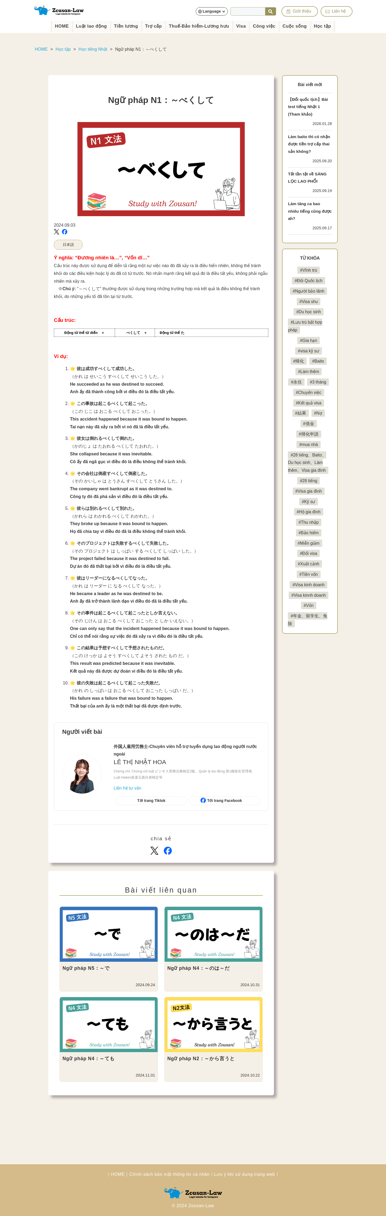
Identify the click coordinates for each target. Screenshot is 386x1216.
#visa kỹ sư (309, 351)
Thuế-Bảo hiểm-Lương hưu (199, 25)
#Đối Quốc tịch (308, 280)
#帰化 (298, 361)
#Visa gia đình (308, 499)
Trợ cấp (149, 25)
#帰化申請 (308, 434)
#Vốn (308, 613)
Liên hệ (340, 11)
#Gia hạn (308, 340)
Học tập (335, 25)
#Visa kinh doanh (308, 592)
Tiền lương (119, 25)
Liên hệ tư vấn (127, 788)
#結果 (300, 413)
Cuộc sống (305, 25)
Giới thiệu (303, 11)
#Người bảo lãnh (308, 291)
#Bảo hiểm (308, 540)
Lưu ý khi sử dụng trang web (244, 1174)
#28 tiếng (308, 488)
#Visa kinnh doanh (308, 602)
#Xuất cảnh (309, 571)
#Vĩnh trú (308, 270)
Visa (245, 25)
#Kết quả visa (309, 403)
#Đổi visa (309, 561)
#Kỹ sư (309, 509)
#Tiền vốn (308, 582)
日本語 (68, 244)
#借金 (308, 423)
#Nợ (318, 413)
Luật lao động (81, 25)
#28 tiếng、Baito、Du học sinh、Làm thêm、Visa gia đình (307, 466)
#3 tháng (318, 382)
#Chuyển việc (309, 392)
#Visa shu (308, 301)
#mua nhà (308, 444)
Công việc (271, 25)
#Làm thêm (308, 371)
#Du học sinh (308, 311)
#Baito (318, 361)
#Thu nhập (308, 530)
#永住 (296, 382)
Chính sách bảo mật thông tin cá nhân (169, 1174)
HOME (48, 25)
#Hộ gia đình (308, 519)
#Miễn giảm (309, 550)
